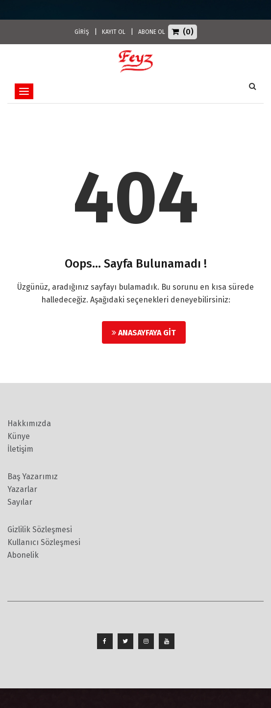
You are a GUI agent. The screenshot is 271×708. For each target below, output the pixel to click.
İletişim (20, 449)
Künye (18, 436)
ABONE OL (151, 31)
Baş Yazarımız (32, 476)
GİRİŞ (81, 31)
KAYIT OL (113, 31)
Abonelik (23, 555)
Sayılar (19, 502)
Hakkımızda (29, 423)
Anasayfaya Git (144, 332)
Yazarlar (22, 489)
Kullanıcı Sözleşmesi (43, 542)
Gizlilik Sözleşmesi (39, 529)
